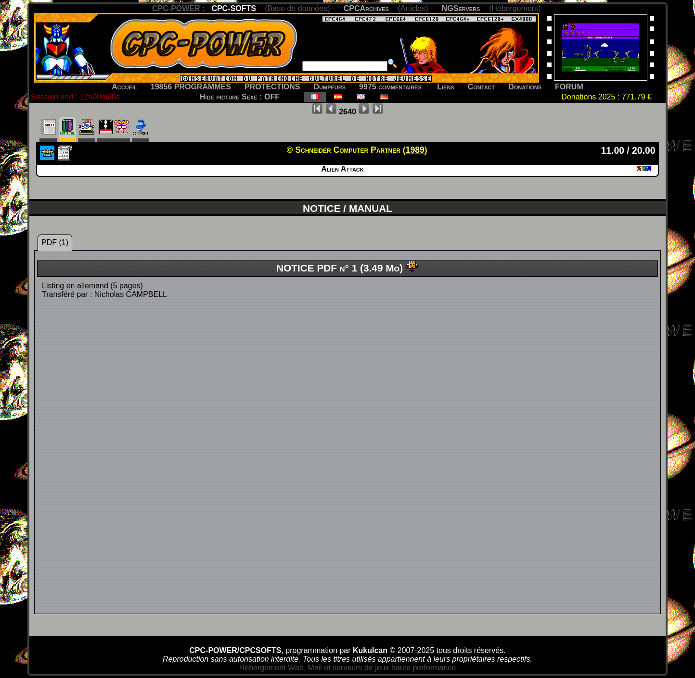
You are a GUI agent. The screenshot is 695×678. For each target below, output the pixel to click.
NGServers (461, 8)
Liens (445, 87)
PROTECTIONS (272, 87)
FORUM (569, 87)
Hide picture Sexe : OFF (240, 97)
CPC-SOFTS (233, 8)
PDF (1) (54, 242)
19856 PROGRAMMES (191, 87)
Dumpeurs (330, 87)
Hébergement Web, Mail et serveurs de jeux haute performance (347, 668)
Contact (481, 87)
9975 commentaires (390, 87)
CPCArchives (366, 8)
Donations (524, 87)
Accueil (124, 87)
